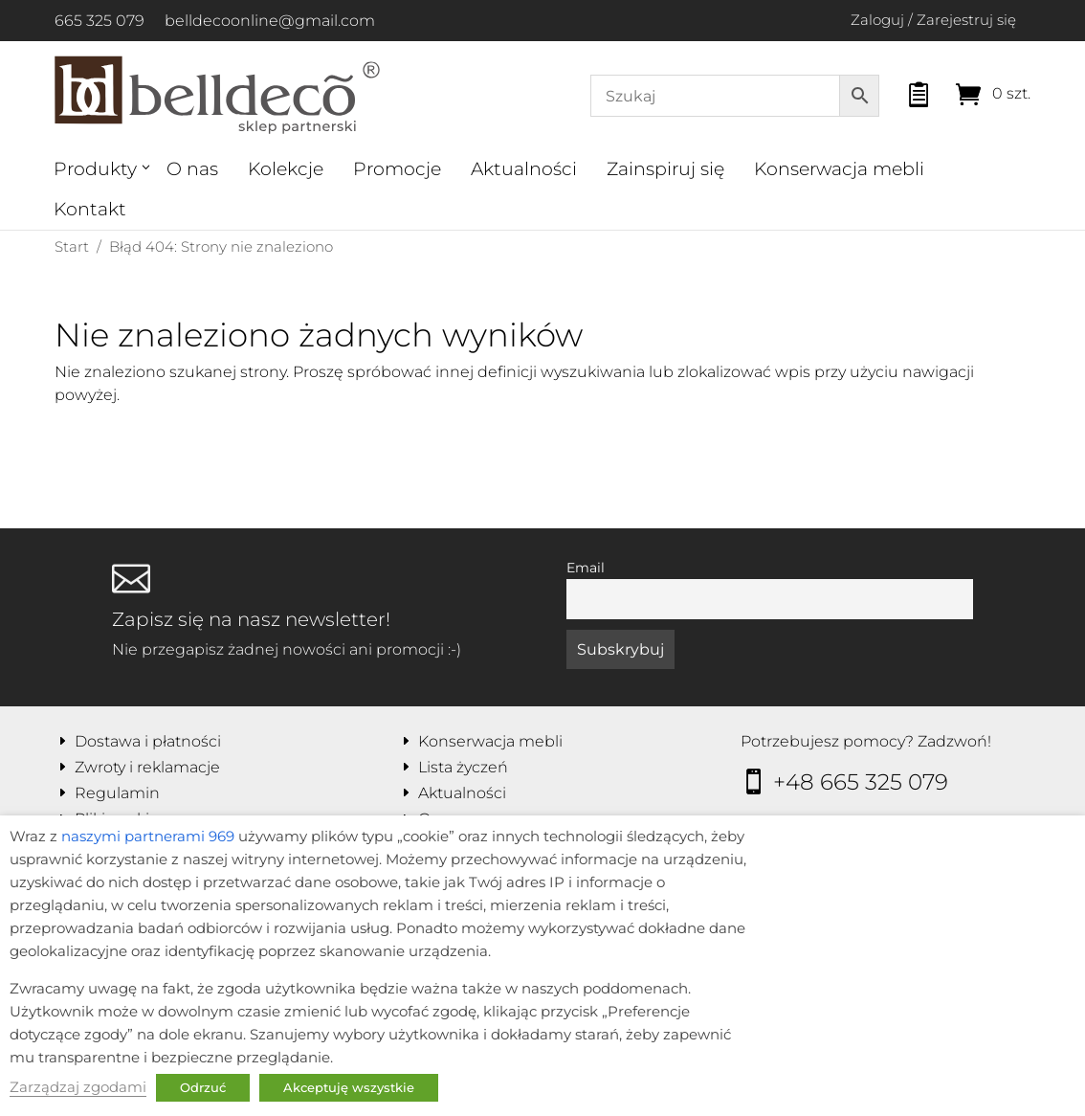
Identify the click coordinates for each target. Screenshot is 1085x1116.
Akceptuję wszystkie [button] (348, 1087)
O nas (192, 169)
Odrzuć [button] (203, 1087)
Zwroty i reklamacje (147, 767)
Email (585, 567)
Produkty (95, 169)
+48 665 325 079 (860, 782)
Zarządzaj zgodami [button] (78, 1087)
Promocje (397, 169)
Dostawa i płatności (148, 741)
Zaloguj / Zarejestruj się (933, 20)
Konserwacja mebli (839, 169)
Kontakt (90, 209)
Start (72, 246)
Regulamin (117, 793)
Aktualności (524, 169)
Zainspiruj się (665, 169)
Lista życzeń (463, 767)
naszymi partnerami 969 (147, 836)
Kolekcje (285, 169)
